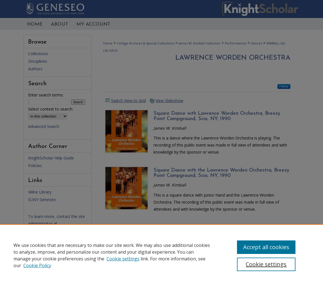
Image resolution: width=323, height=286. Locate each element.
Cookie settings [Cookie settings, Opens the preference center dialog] (266, 264)
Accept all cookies (266, 247)
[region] (161, 255)
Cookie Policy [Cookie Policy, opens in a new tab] (37, 265)
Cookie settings (123, 259)
